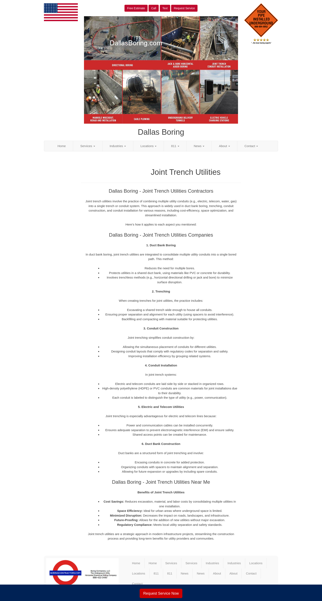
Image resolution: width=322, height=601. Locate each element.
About (224, 146)
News (199, 146)
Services (87, 146)
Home (62, 146)
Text (165, 8)
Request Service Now (161, 593)
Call (153, 8)
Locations (148, 146)
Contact (251, 146)
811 (175, 146)
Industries (118, 146)
